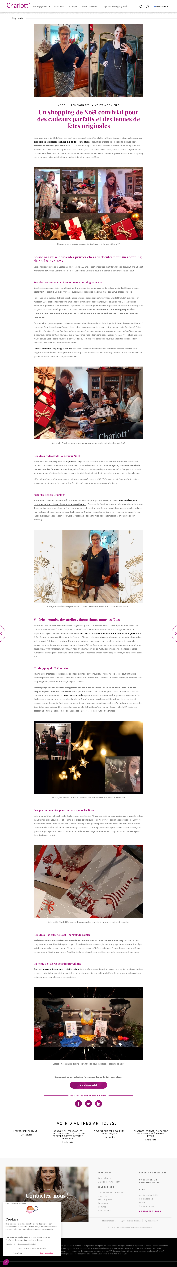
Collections (59, 6)
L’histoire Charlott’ (108, 1181)
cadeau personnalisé (72, 695)
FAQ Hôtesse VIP (151, 1221)
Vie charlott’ (146, 1198)
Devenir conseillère (153, 1173)
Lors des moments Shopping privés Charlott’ (55, 348)
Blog (14, 18)
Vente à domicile (148, 1195)
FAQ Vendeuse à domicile (130, 1221)
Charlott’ (104, 1173)
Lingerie (102, 1196)
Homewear (103, 1203)
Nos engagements (41, 6)
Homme (101, 1206)
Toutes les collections (110, 1192)
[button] (5, 1262)
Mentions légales (109, 1221)
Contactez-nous (150, 1211)
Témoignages (147, 1205)
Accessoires (104, 1210)
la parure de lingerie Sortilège (68, 461)
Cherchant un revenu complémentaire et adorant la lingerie (106, 633)
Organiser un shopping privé (115, 6)
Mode (142, 1202)
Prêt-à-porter (105, 1199)
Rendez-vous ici (88, 1085)
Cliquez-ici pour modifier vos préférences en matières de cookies (130, 1227)
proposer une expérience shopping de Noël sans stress (62, 141)
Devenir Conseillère (89, 6)
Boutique (73, 6)
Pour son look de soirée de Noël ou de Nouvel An (56, 969)
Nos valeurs (104, 1178)
